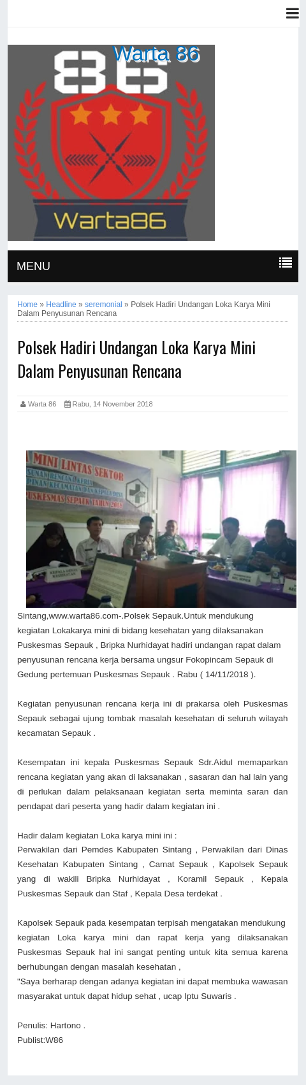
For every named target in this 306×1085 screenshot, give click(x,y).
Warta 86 (156, 53)
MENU (33, 266)
